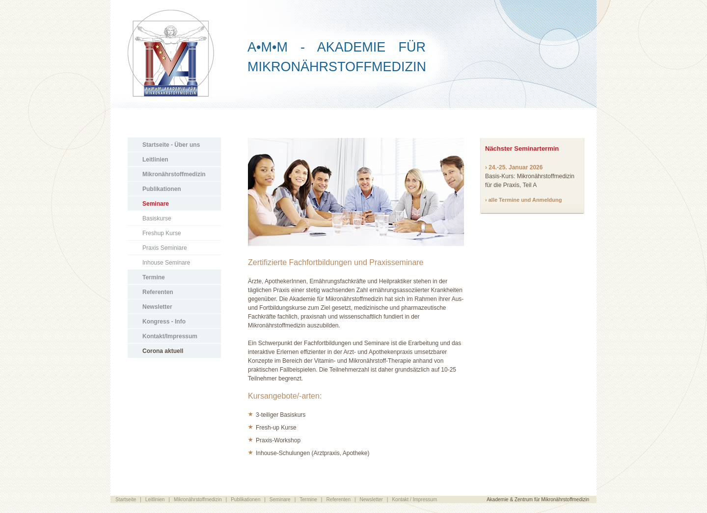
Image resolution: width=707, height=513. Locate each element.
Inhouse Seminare (166, 262)
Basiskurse (156, 218)
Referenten (157, 292)
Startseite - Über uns (171, 144)
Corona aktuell (162, 351)
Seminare (155, 203)
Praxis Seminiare (164, 247)
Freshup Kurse (161, 233)
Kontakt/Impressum (169, 336)
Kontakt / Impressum (414, 499)
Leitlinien (155, 159)
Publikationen (161, 189)
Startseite (125, 499)
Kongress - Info (164, 321)
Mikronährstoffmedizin (174, 174)
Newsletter (157, 306)
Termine (153, 277)
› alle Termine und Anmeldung (523, 200)
